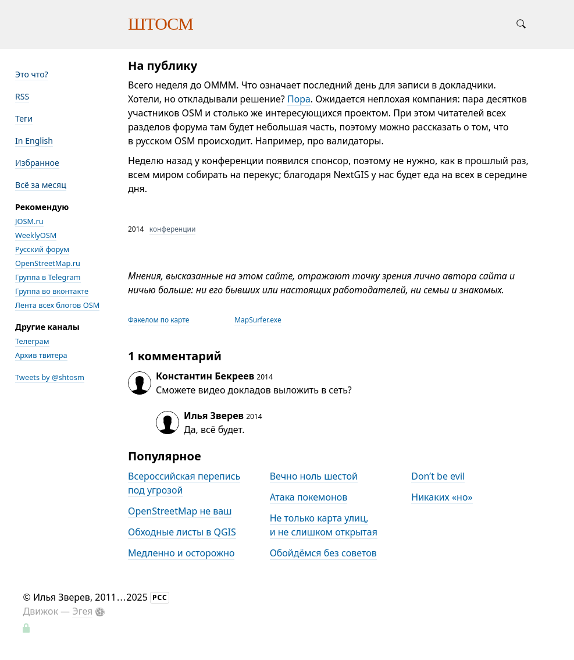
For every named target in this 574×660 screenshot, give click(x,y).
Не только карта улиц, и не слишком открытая (323, 525)
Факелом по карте (158, 320)
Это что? (31, 74)
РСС (159, 597)
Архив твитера (41, 355)
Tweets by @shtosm (49, 377)
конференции (172, 229)
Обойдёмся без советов (323, 553)
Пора (299, 99)
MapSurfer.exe (257, 320)
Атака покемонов (309, 497)
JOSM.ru (29, 221)
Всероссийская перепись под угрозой (184, 483)
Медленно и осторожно (181, 553)
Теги (24, 118)
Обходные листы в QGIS (182, 532)
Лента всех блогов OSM (57, 305)
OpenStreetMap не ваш (179, 511)
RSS (22, 96)
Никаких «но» (441, 497)
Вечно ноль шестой (314, 476)
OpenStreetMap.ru (47, 263)
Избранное (37, 162)
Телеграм (32, 341)
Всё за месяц (40, 184)
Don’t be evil (438, 476)
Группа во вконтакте (51, 291)
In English (34, 140)
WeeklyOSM (35, 235)
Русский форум (42, 249)
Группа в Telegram (48, 277)
